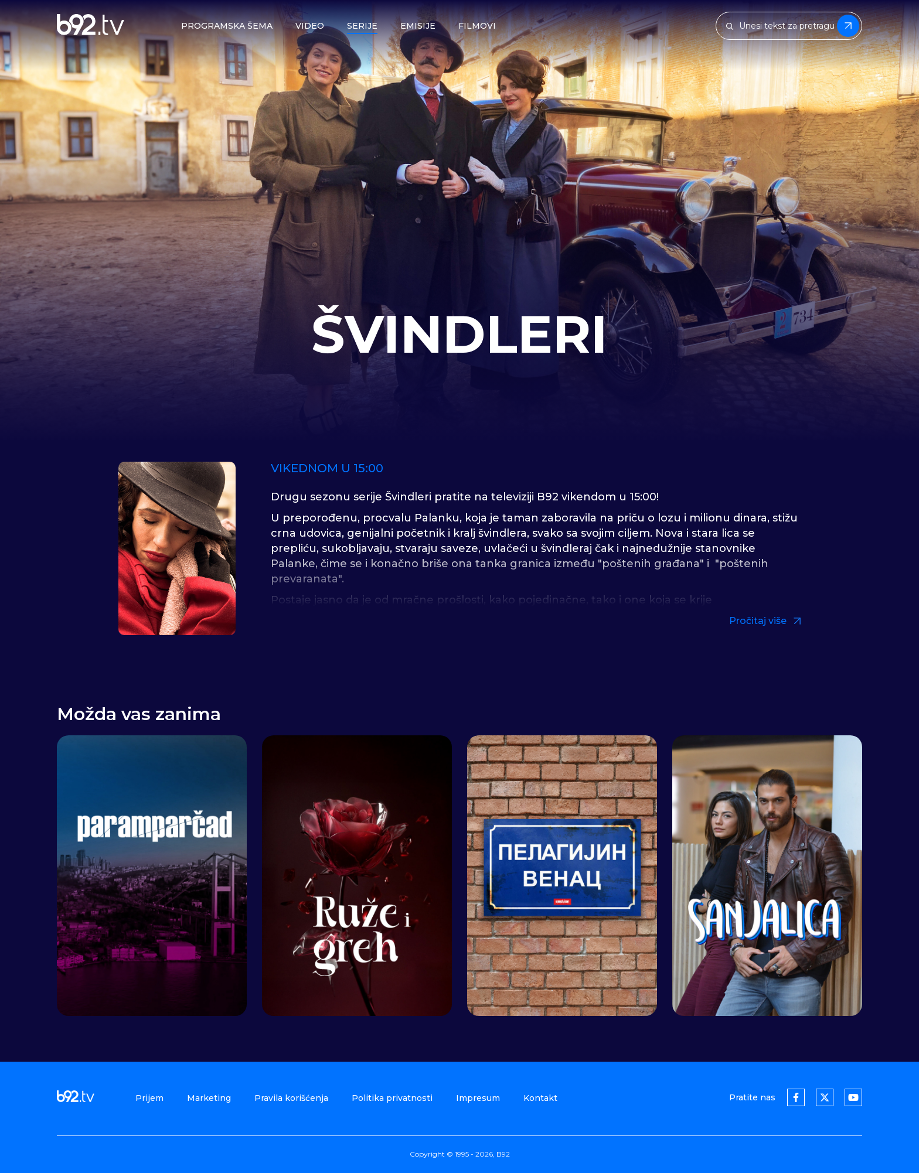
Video (309, 26)
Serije (362, 26)
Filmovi (477, 26)
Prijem (149, 1098)
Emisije (417, 26)
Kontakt (540, 1098)
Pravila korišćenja (291, 1098)
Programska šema (227, 26)
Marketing (209, 1098)
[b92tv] (90, 25)
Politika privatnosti (392, 1098)
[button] (845, 878)
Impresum (478, 1098)
